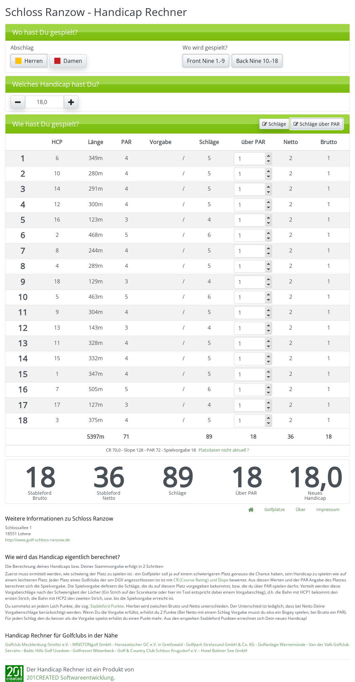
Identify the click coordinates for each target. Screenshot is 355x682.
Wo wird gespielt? (205, 47)
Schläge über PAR (317, 124)
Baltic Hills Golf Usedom (46, 650)
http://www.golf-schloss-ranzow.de (37, 540)
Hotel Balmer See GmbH (224, 650)
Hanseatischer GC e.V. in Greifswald (149, 644)
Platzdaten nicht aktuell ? (224, 450)
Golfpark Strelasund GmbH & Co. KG (220, 644)
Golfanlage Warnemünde (281, 644)
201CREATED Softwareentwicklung (70, 677)
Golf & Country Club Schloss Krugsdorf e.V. (157, 650)
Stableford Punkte (107, 606)
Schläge (274, 124)
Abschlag (22, 47)
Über (300, 509)
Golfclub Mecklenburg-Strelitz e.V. (37, 644)
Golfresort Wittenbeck (93, 650)
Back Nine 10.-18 (257, 61)
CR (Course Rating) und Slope (200, 580)
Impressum (327, 509)
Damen (68, 61)
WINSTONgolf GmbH (91, 644)
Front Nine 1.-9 (206, 61)
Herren (29, 61)
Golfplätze (274, 509)
